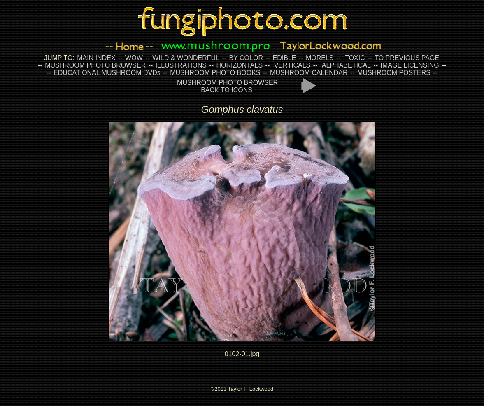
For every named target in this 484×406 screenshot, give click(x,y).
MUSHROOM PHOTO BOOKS (215, 72)
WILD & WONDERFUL (185, 57)
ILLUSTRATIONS (181, 65)
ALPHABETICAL (346, 65)
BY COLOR (246, 57)
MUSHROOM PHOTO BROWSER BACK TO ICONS (227, 86)
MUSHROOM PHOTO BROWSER (95, 65)
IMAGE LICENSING (409, 65)
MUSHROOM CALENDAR (308, 72)
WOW (134, 57)
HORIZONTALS (239, 65)
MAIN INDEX (96, 57)
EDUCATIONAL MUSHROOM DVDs (107, 72)
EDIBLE (284, 57)
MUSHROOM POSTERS (393, 72)
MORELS (320, 57)
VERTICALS (292, 65)
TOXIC (355, 57)
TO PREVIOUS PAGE (407, 57)
